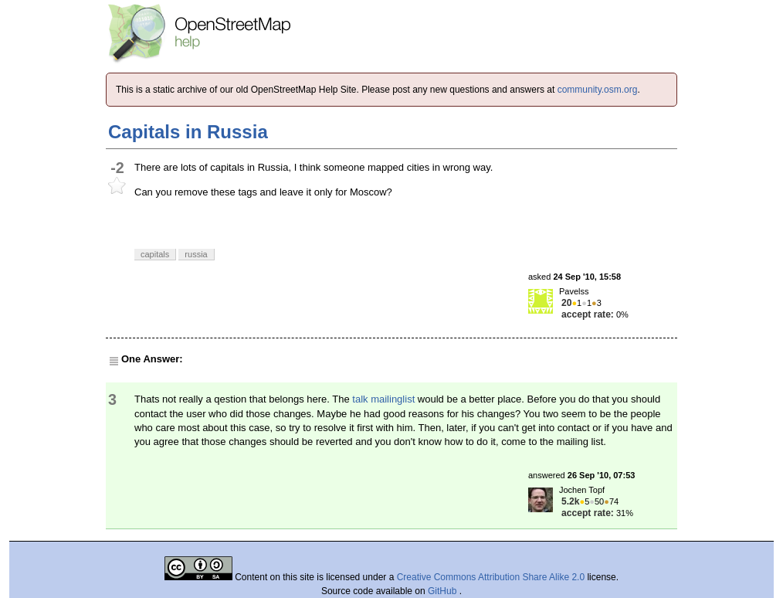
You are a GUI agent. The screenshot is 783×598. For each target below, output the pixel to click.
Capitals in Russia (188, 131)
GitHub (443, 591)
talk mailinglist (383, 399)
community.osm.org (598, 89)
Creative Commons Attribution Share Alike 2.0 (491, 577)
